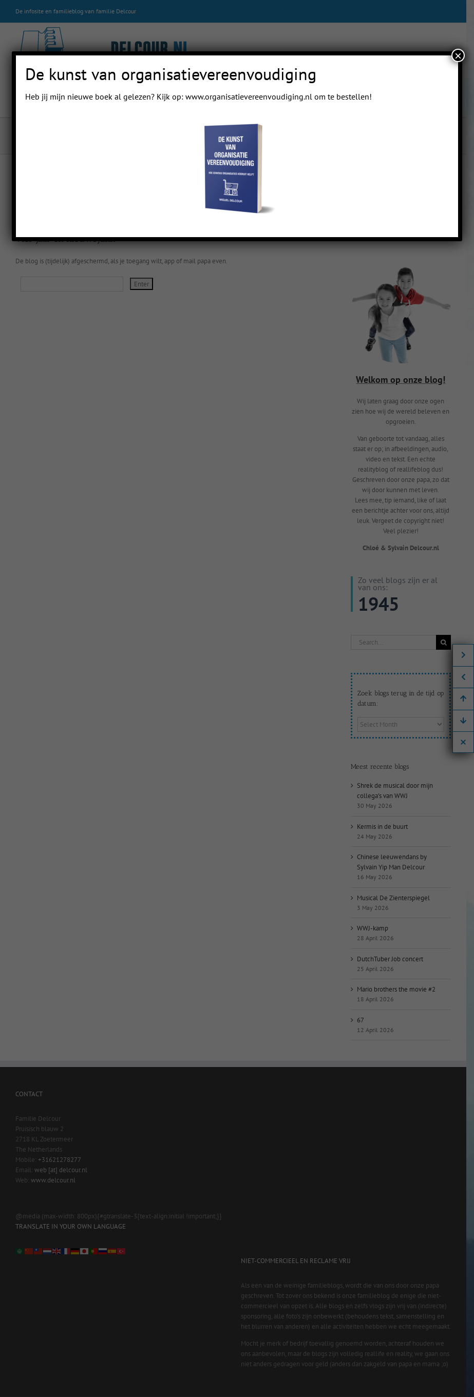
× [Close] (458, 55)
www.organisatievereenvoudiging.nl (248, 96)
